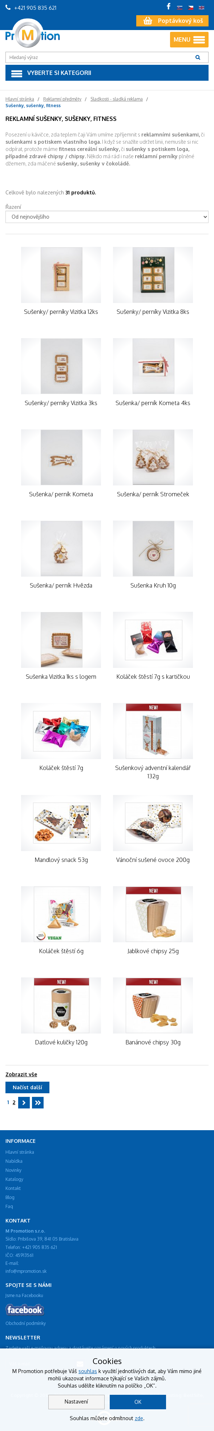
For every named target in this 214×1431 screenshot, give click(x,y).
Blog (10, 1197)
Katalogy (14, 1179)
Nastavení (76, 1401)
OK (137, 1402)
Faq (9, 1206)
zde (139, 1418)
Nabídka (14, 1161)
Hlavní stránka (19, 1152)
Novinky (13, 1170)
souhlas (87, 1371)
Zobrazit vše (21, 1074)
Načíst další (27, 1087)
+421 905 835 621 (30, 7)
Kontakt (13, 1188)
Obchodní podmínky (25, 1323)
